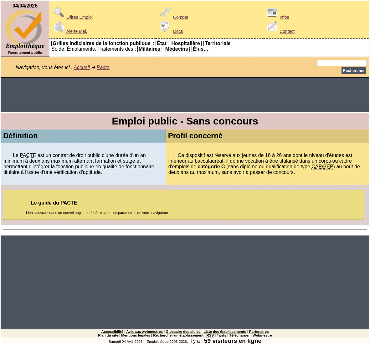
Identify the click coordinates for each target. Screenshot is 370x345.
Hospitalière (185, 43)
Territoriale (217, 43)
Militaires (149, 49)
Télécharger (239, 335)
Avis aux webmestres (144, 331)
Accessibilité (112, 331)
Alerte (69, 31)
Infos (277, 17)
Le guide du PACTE (54, 202)
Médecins (176, 49)
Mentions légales (135, 335)
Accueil (82, 67)
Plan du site (108, 335)
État (161, 43)
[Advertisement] (185, 94)
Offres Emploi (72, 17)
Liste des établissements (224, 331)
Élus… (200, 49)
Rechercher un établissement (178, 335)
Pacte (103, 67)
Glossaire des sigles (183, 331)
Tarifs (221, 335)
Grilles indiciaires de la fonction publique (102, 43)
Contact (280, 31)
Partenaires (259, 331)
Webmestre (262, 335)
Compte (173, 17)
